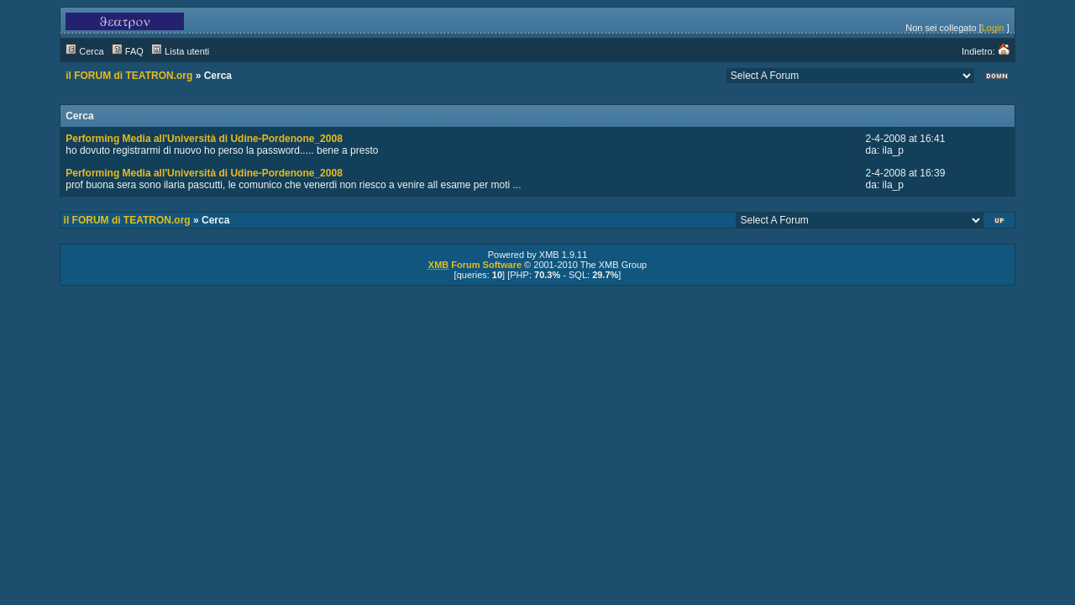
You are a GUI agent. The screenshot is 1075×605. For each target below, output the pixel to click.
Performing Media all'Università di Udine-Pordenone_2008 (204, 139)
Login (993, 28)
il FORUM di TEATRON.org (129, 76)
